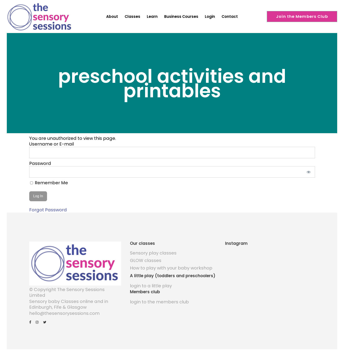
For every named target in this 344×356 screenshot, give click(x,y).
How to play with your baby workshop (171, 267)
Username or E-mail (51, 143)
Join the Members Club (302, 16)
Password (40, 162)
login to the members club (159, 301)
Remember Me (49, 181)
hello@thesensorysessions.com (64, 312)
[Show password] (308, 171)
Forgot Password (48, 209)
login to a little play (151, 285)
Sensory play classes (153, 252)
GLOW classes (145, 259)
